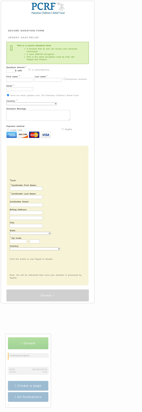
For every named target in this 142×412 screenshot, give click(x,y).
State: (13, 232)
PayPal (67, 131)
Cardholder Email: (19, 203)
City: (12, 224)
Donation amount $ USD (16, 69)
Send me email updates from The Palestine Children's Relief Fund (43, 95)
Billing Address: (18, 211)
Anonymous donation (75, 79)
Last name (48, 78)
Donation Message (42, 115)
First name (19, 78)
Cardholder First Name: (23, 186)
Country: (31, 102)
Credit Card (28, 135)
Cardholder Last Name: (23, 195)
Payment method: (15, 128)
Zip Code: (16, 239)
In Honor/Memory (39, 70)
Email (19, 87)
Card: (13, 182)
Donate (48, 297)
